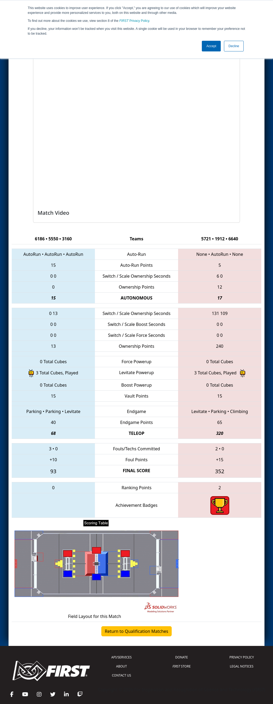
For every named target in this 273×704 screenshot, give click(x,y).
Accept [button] (211, 46)
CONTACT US (121, 675)
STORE (181, 666)
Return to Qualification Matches (136, 631)
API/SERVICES (121, 657)
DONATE (181, 657)
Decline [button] (233, 46)
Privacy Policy (134, 21)
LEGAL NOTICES (242, 666)
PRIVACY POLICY (241, 657)
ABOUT (121, 666)
